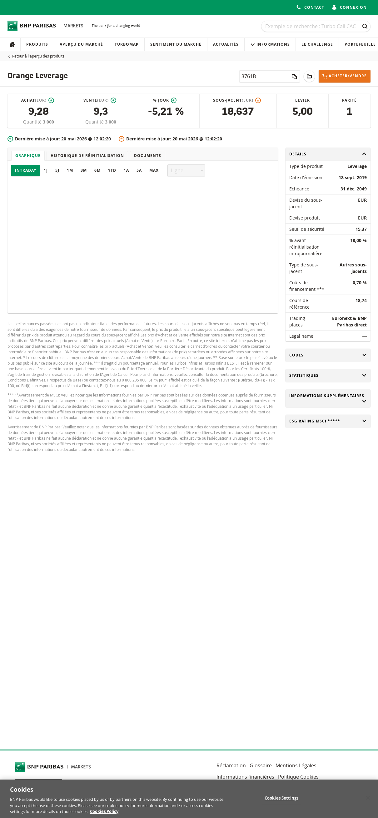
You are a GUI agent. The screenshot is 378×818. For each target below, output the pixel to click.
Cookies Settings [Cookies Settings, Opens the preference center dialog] (281, 801)
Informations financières (245, 776)
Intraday (25, 170)
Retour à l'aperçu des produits (38, 55)
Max (154, 170)
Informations (270, 44)
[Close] (368, 801)
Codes (328, 355)
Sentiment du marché (175, 44)
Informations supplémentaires (328, 398)
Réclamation (231, 765)
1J (46, 170)
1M (70, 170)
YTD (112, 170)
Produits (37, 44)
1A (126, 170)
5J (57, 170)
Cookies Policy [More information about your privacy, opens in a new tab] (104, 814)
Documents (147, 155)
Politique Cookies (298, 776)
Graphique (28, 155)
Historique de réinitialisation (87, 155)
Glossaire (261, 765)
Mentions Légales (296, 765)
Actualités (226, 44)
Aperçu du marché (81, 44)
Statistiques (328, 375)
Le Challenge (317, 44)
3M (84, 170)
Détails (328, 154)
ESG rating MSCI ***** (328, 421)
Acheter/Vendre (344, 76)
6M (97, 170)
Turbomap (127, 44)
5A (139, 170)
